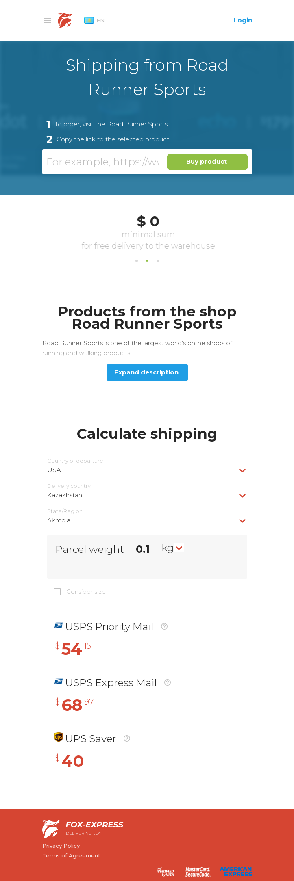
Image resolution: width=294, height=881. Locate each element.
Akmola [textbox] (58, 520)
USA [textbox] (54, 470)
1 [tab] (136, 260)
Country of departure (75, 460)
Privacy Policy (61, 845)
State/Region (65, 511)
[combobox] (147, 469)
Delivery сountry (69, 486)
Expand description (146, 372)
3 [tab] (157, 260)
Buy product (206, 161)
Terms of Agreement (71, 855)
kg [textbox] (167, 547)
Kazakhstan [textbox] (64, 495)
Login (243, 20)
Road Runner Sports (137, 124)
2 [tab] (147, 260)
